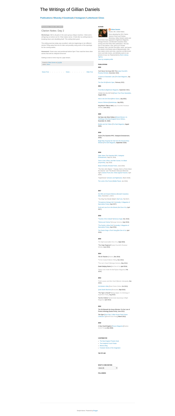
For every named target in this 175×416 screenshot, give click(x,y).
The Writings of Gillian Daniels (70, 9)
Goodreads (68, 18)
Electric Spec (110, 82)
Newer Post (45, 72)
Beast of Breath (102, 166)
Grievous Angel (117, 219)
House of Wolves (103, 102)
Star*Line (119, 199)
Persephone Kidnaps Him (106, 202)
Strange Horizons (116, 222)
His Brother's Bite (103, 286)
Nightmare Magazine (112, 90)
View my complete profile (105, 59)
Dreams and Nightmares (115, 178)
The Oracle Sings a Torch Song (107, 230)
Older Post (89, 72)
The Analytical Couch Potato (108, 343)
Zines (101, 18)
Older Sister (101, 155)
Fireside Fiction (112, 166)
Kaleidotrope (113, 102)
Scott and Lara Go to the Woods (107, 207)
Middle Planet (117, 181)
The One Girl (102, 82)
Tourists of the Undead (105, 219)
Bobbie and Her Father (105, 124)
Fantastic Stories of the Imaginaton (110, 348)
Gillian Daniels (115, 29)
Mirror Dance (116, 99)
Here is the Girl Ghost (104, 99)
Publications (46, 18)
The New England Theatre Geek (109, 341)
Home (68, 72)
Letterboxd (92, 18)
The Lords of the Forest (105, 181)
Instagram (80, 18)
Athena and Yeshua (104, 222)
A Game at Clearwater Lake (106, 76)
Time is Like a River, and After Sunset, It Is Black (112, 160)
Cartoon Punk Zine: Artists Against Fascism (115, 173)
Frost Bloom (101, 90)
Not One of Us (122, 207)
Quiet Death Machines (104, 289)
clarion (48, 64)
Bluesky (58, 18)
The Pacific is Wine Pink (106, 225)
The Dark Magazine (121, 76)
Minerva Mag (103, 345)
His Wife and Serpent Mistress (107, 194)
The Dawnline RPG (112, 155)
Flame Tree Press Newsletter (122, 93)
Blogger (95, 410)
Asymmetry (102, 162)
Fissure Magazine (117, 326)
